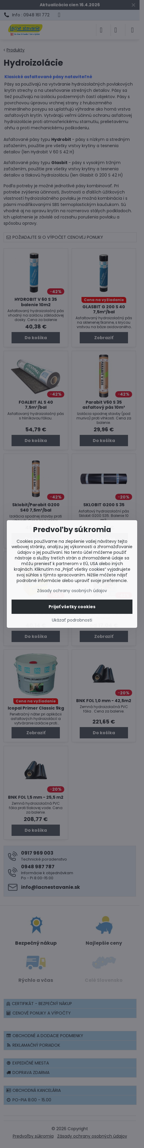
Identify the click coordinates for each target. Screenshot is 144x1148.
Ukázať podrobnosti (72, 620)
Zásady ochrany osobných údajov (72, 591)
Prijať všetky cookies (72, 607)
